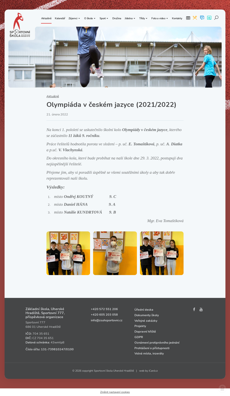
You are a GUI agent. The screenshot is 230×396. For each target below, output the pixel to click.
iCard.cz (153, 371)
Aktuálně (52, 96)
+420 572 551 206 (104, 309)
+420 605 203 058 (104, 315)
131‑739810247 (53, 349)
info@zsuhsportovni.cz (106, 320)
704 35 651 (41, 334)
